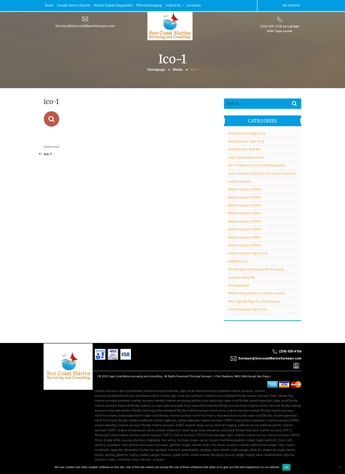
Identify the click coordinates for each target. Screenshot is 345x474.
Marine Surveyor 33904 (244, 189)
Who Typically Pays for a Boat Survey (254, 301)
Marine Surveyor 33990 (244, 229)
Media (178, 69)
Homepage (156, 69)
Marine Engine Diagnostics (115, 5)
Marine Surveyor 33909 (244, 197)
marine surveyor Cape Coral (247, 253)
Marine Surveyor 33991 (244, 237)
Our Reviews (291, 5)
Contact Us (177, 5)
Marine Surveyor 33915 (244, 220)
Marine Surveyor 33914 (244, 213)
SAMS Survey (238, 261)
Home (49, 5)
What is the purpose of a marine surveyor (256, 293)
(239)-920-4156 (271, 26)
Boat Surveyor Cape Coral (246, 140)
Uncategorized (238, 284)
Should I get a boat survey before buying (256, 269)
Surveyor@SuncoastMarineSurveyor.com (85, 26)
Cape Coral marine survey (246, 157)
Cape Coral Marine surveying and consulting (135, 375)
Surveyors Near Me (241, 277)
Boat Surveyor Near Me (244, 149)
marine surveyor (239, 180)
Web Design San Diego (255, 375)
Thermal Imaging (151, 5)
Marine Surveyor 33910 (244, 205)
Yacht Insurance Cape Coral (247, 309)
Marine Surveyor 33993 (244, 245)
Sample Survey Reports (74, 5)
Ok (286, 467)
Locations (196, 5)
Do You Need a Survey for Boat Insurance (256, 165)
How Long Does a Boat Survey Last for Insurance (261, 173)
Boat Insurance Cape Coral (246, 133)
